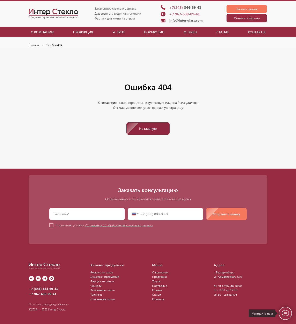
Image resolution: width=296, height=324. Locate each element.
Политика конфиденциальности (49, 304)
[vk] (31, 278)
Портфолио (154, 32)
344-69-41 (185, 7)
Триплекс (96, 294)
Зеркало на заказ (101, 272)
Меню (157, 265)
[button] (246, 9)
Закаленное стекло (102, 290)
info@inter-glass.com (186, 20)
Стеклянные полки (102, 299)
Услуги (118, 32)
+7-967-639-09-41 (42, 294)
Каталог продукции (107, 265)
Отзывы (190, 32)
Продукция (83, 32)
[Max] (51, 278)
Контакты (256, 32)
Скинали (96, 286)
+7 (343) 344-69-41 (43, 288)
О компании (42, 32)
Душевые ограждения (104, 277)
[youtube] (38, 278)
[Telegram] (44, 278)
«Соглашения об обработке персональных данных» (118, 225)
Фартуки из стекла (102, 281)
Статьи (222, 32)
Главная (34, 45)
